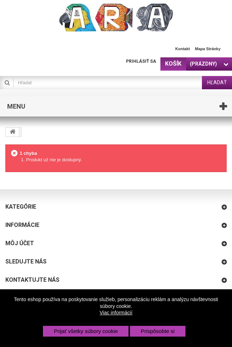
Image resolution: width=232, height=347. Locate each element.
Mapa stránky (208, 49)
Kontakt (182, 49)
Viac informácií (116, 312)
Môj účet (19, 243)
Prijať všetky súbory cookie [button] (86, 331)
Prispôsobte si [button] (157, 331)
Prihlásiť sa (141, 61)
